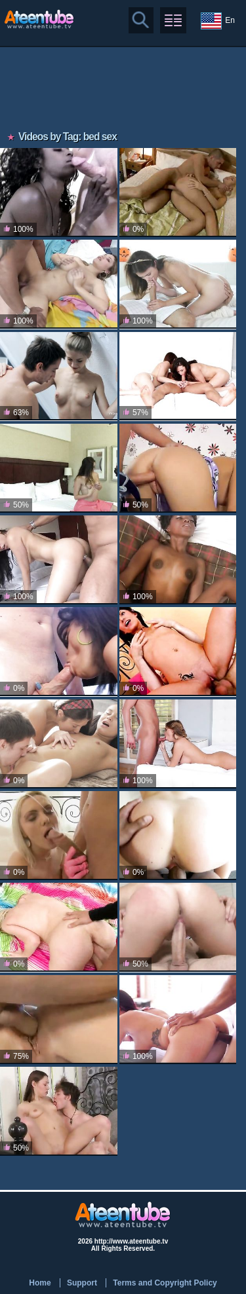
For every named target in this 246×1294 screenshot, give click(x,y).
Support (82, 1282)
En (218, 20)
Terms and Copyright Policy (164, 1282)
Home (40, 1282)
